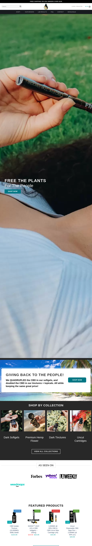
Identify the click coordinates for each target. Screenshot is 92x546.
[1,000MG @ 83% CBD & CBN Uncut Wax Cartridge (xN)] (53, 517)
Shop (18, 12)
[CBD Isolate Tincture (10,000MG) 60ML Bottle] (14, 517)
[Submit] (20, 6)
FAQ (52, 12)
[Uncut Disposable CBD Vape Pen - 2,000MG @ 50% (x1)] (72, 517)
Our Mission (29, 12)
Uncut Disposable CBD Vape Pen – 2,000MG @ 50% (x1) (72, 530)
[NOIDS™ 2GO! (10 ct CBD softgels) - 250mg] (34, 517)
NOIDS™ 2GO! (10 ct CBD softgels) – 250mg (33, 529)
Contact (60, 12)
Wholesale (72, 12)
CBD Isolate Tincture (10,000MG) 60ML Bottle (14, 529)
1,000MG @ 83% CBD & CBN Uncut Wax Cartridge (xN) (53, 529)
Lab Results (42, 12)
